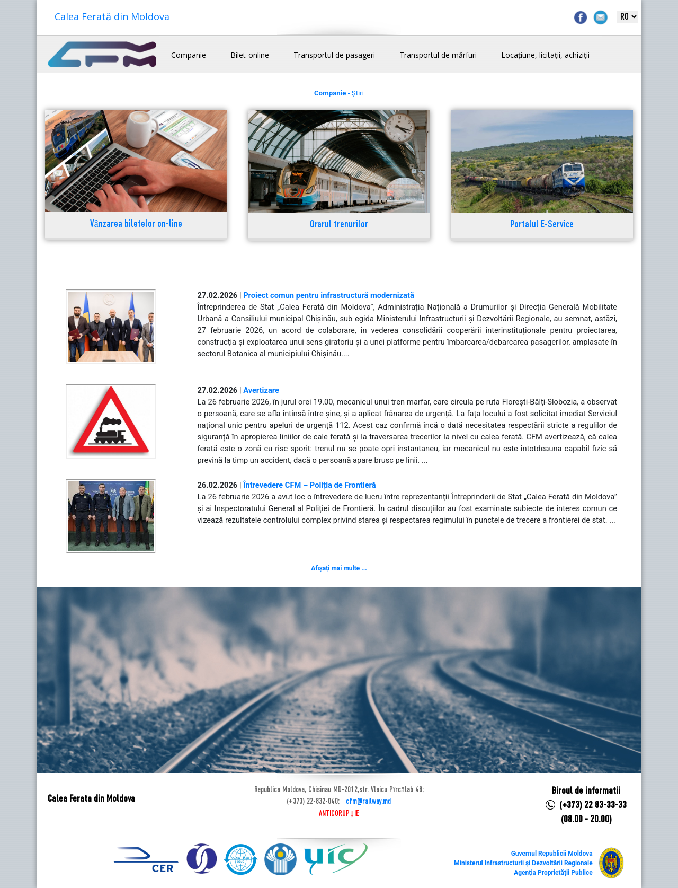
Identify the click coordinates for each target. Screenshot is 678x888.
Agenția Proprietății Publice (553, 872)
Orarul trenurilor (339, 225)
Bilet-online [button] (249, 55)
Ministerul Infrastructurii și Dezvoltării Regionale (523, 863)
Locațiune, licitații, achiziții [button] (545, 55)
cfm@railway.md (368, 801)
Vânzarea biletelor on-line (136, 224)
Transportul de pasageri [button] (334, 55)
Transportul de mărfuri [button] (438, 55)
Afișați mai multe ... (339, 568)
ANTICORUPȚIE (339, 813)
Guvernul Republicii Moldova (552, 853)
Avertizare (261, 390)
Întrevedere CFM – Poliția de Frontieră (309, 485)
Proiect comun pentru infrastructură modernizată (328, 295)
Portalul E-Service (542, 225)
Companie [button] (188, 55)
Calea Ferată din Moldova (112, 16)
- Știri (339, 93)
